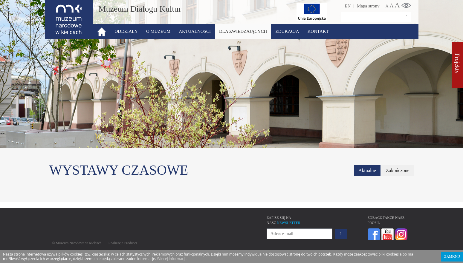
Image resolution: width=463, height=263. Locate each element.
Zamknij (452, 256)
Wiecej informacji (171, 258)
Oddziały (126, 31)
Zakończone (397, 170)
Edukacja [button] (287, 31)
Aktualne (367, 170)
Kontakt (317, 31)
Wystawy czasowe (118, 170)
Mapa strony (368, 6)
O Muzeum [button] (158, 31)
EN (348, 6)
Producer (130, 243)
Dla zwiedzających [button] (243, 31)
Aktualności (195, 31)
